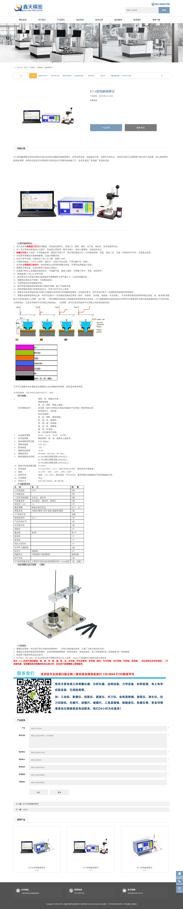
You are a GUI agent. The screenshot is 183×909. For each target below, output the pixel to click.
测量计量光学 (43, 76)
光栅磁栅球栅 (114, 76)
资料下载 (156, 20)
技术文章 (99, 20)
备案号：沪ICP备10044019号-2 (113, 904)
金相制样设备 (78, 76)
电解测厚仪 (48, 67)
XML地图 (127, 904)
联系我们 (137, 20)
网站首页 (23, 20)
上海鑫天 (134, 904)
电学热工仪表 (126, 76)
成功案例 (118, 20)
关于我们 (42, 20)
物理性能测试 (67, 76)
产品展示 (61, 20)
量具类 (103, 76)
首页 (25, 67)
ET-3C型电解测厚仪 (31, 804)
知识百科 (80, 20)
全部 (33, 76)
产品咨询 (106, 128)
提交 (38, 792)
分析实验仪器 (55, 76)
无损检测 (40, 67)
